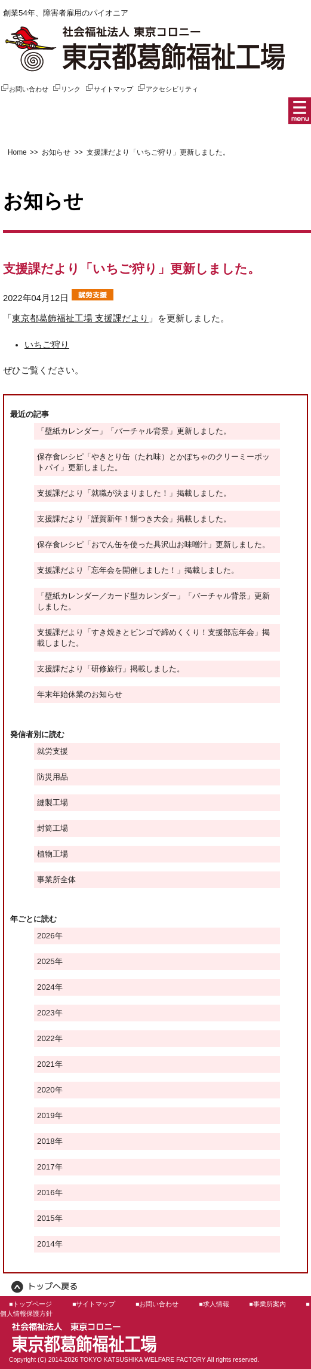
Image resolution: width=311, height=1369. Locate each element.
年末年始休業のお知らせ (79, 694)
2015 (46, 1218)
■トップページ (30, 1303)
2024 (46, 987)
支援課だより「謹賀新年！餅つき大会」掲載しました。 (134, 518)
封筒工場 (52, 828)
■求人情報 (214, 1303)
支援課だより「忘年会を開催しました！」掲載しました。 (138, 570)
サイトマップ (109, 89)
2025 (46, 961)
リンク (66, 89)
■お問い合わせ (157, 1303)
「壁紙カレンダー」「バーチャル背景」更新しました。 (134, 430)
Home (17, 152)
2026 (46, 935)
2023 (46, 1012)
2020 (46, 1089)
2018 (46, 1141)
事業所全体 (56, 879)
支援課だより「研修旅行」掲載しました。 (110, 668)
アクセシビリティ (167, 89)
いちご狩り (46, 344)
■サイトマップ (93, 1303)
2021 (46, 1064)
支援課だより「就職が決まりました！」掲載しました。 (134, 493)
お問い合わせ (24, 89)
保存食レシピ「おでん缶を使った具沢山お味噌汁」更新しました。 (153, 544)
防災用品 (52, 776)
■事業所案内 (267, 1303)
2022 (46, 1038)
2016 (46, 1192)
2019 (46, 1115)
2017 (46, 1166)
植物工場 (52, 853)
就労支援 (52, 751)
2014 (46, 1243)
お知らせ (55, 152)
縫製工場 (52, 802)
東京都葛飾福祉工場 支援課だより (80, 318)
